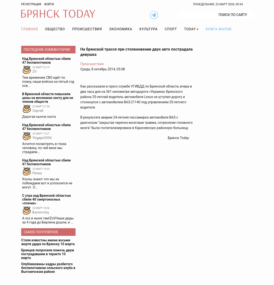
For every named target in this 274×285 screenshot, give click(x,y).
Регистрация (31, 4)
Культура (148, 29)
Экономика (120, 29)
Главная (29, 29)
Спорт (171, 29)
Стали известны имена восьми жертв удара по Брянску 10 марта (48, 242)
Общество (55, 29)
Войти (49, 4)
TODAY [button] (190, 29)
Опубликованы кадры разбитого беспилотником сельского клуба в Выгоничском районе (48, 268)
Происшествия (87, 29)
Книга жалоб (219, 29)
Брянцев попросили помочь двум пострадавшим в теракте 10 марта (47, 254)
